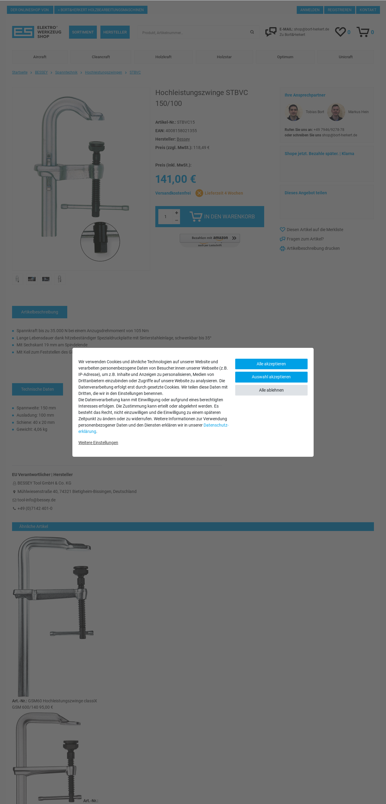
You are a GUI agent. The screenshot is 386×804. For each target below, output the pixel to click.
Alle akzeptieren (271, 363)
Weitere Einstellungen (98, 442)
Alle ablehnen (271, 390)
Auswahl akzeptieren (271, 376)
